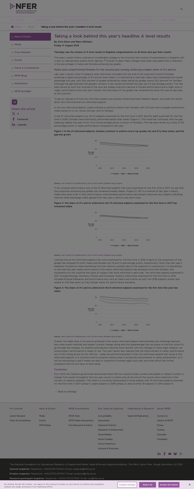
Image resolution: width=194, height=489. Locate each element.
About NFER (168, 20)
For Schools (17, 20)
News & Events (44, 20)
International (146, 20)
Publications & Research (114, 20)
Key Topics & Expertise (76, 20)
